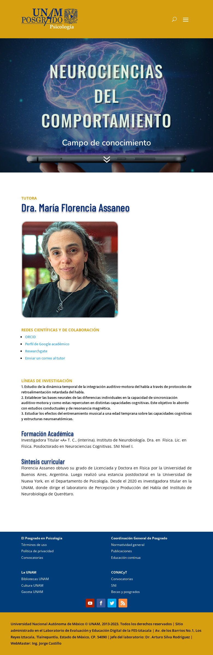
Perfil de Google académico (47, 344)
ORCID (30, 337)
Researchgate (36, 351)
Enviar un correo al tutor (45, 358)
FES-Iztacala (141, 630)
